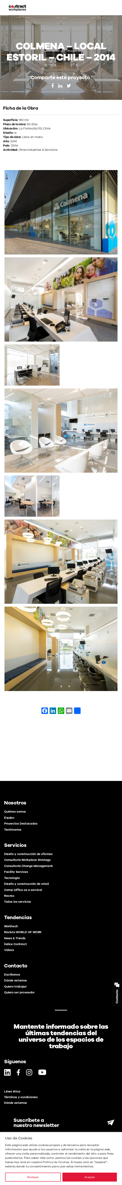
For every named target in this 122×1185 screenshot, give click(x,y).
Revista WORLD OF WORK (23, 932)
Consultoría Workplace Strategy (27, 860)
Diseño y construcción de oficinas (28, 854)
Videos (9, 950)
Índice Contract (15, 944)
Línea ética (12, 1091)
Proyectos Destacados (20, 824)
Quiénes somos (15, 812)
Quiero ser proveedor (19, 992)
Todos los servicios (17, 902)
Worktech (11, 926)
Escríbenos (12, 975)
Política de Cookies (56, 1162)
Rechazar (33, 1177)
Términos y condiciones (21, 1097)
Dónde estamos (15, 980)
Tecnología (12, 878)
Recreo (9, 896)
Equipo (9, 818)
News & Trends (15, 938)
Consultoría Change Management (28, 866)
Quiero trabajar (15, 986)
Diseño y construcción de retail (26, 884)
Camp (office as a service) (23, 890)
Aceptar (89, 1177)
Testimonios (12, 830)
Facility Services (16, 872)
